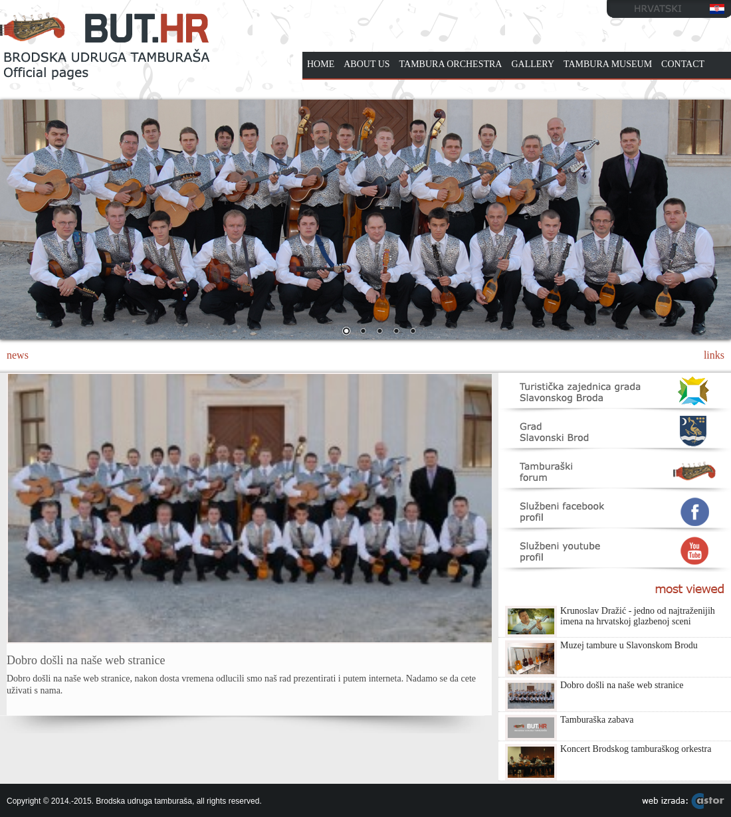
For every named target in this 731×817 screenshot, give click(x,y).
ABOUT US (366, 64)
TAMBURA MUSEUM (608, 64)
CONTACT (682, 64)
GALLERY (532, 64)
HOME (320, 64)
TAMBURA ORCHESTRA (450, 64)
